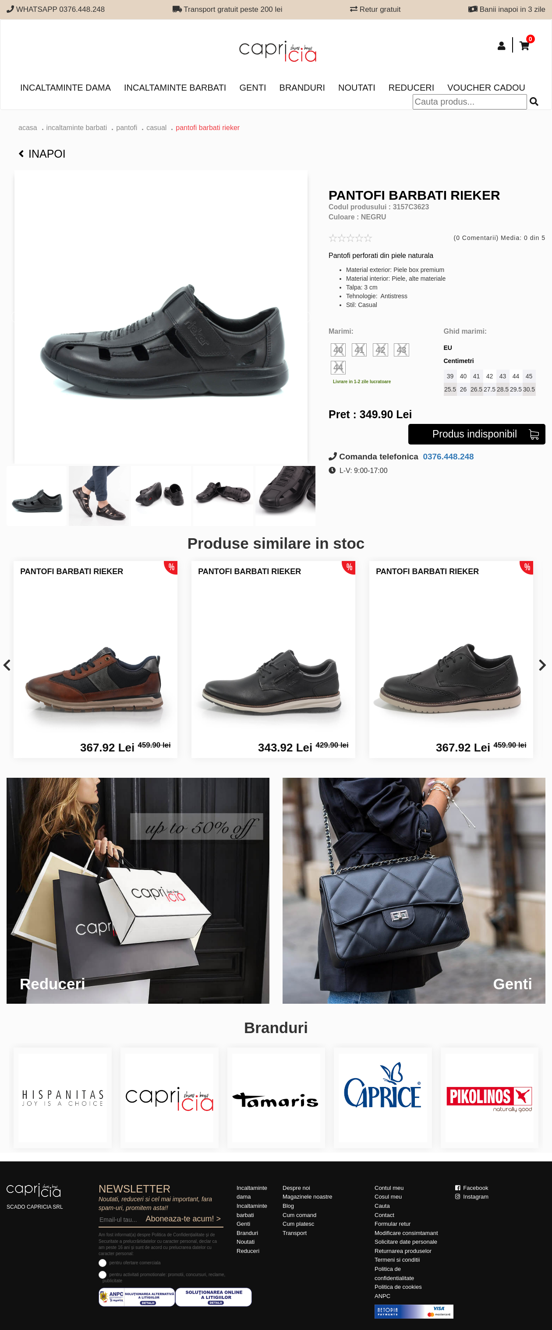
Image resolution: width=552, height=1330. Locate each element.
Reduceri (411, 87)
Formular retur (392, 1224)
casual (156, 127)
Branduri (302, 87)
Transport (295, 1233)
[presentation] (7, 665)
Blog (288, 1206)
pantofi (126, 127)
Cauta (382, 1206)
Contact (384, 1215)
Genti (252, 87)
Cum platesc (298, 1224)
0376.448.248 (447, 456)
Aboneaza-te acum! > (183, 1218)
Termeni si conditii (397, 1259)
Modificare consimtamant (406, 1233)
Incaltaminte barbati (175, 87)
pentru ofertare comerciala (135, 1262)
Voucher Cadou (486, 87)
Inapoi (42, 154)
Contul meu (389, 1188)
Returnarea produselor (403, 1251)
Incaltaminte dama (65, 87)
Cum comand (299, 1215)
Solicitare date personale (406, 1241)
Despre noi (296, 1188)
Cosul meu (388, 1196)
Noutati (356, 87)
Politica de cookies (398, 1287)
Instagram (471, 1196)
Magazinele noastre (307, 1196)
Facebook (471, 1188)
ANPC (382, 1296)
